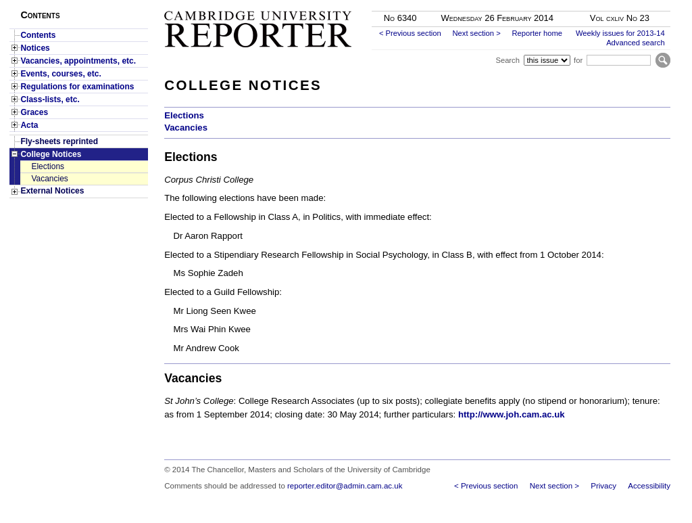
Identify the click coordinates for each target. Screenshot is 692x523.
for (578, 60)
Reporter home (537, 33)
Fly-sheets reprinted (59, 141)
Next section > (476, 33)
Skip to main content (635, 4)
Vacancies (49, 178)
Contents (37, 35)
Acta (29, 125)
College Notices (50, 154)
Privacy (603, 486)
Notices (34, 48)
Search (507, 60)
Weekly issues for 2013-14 (620, 33)
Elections (47, 166)
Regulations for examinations (77, 86)
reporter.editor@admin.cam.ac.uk (344, 486)
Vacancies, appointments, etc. (78, 61)
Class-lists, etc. (49, 99)
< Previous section (410, 33)
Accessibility (649, 486)
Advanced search (635, 43)
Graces (34, 112)
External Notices (52, 191)
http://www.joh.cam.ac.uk (511, 414)
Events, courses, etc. (60, 73)
